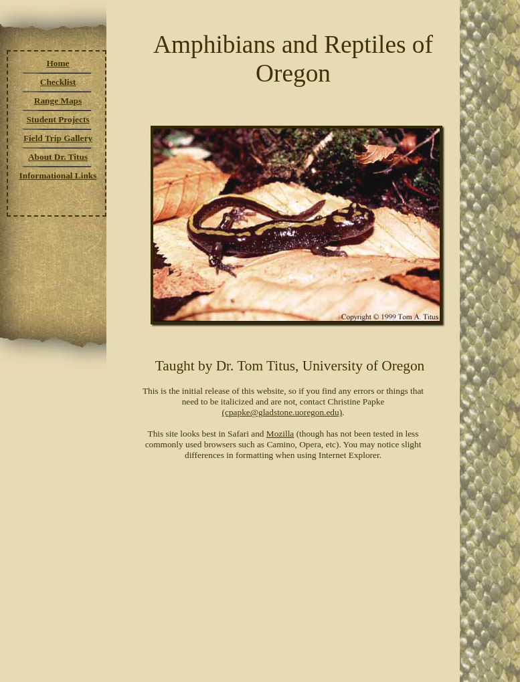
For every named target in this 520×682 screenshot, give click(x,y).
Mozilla (280, 434)
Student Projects (57, 119)
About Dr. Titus (58, 157)
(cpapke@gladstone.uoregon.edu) (282, 412)
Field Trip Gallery (57, 138)
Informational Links (58, 175)
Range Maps (58, 101)
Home (57, 63)
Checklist (58, 82)
